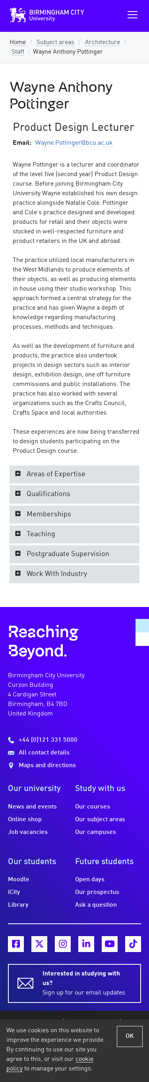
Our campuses (95, 832)
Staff (18, 52)
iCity (14, 892)
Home (18, 42)
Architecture (102, 42)
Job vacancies (28, 832)
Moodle (18, 879)
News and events (32, 807)
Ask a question (96, 905)
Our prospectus (97, 892)
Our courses (92, 807)
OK (130, 1036)
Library (18, 905)
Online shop (25, 819)
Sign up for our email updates (87, 982)
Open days (89, 879)
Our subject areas (100, 819)
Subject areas (55, 42)
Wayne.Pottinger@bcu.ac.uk (74, 143)
